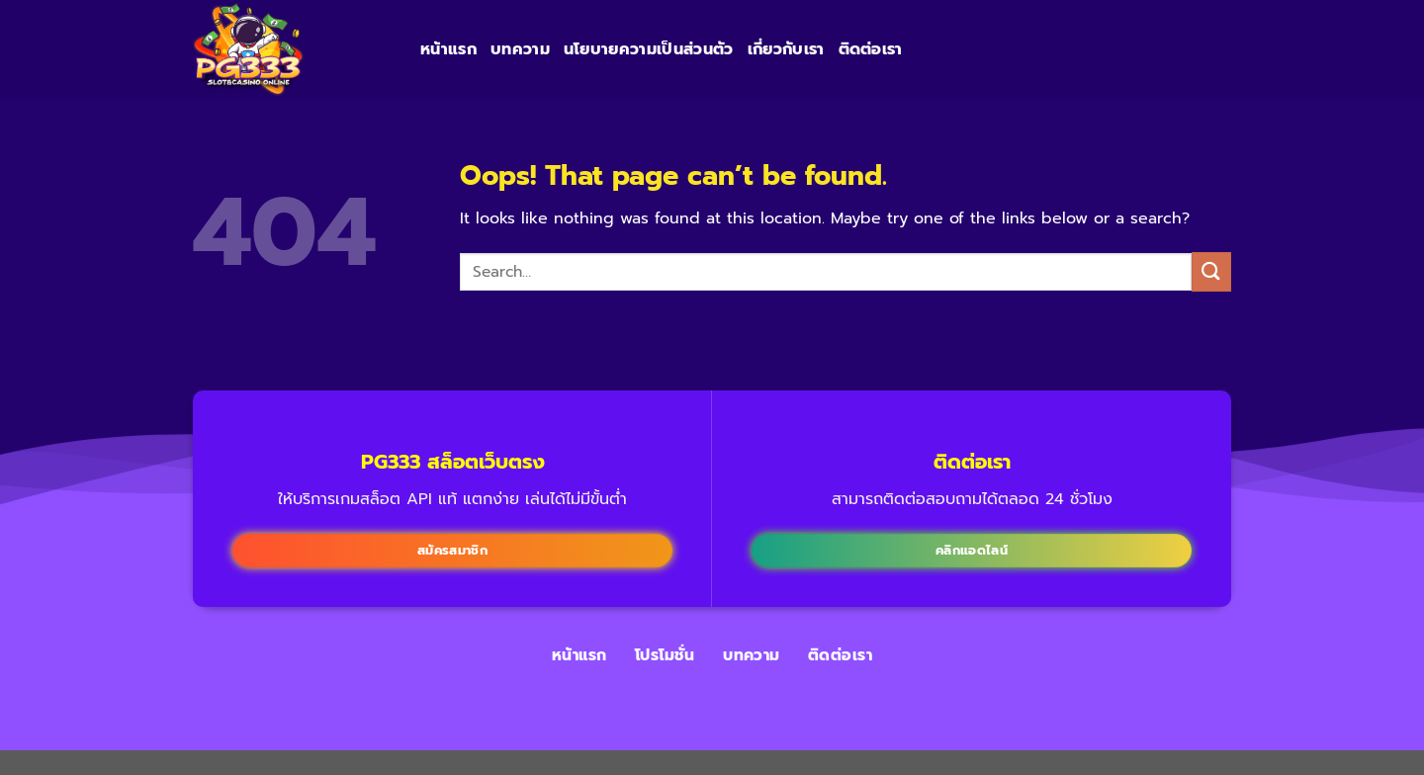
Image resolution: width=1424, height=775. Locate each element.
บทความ (520, 49)
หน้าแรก (448, 49)
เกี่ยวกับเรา (786, 49)
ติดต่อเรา (871, 49)
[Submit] (1211, 271)
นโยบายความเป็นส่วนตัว (649, 49)
